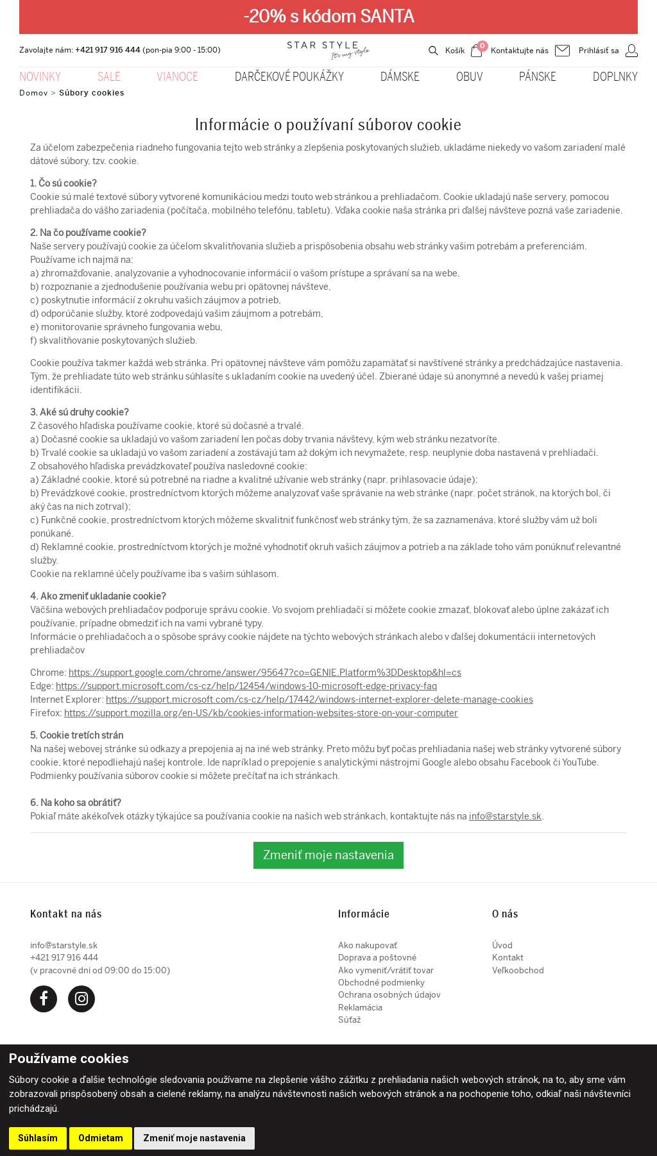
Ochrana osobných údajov (389, 995)
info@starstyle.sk (505, 816)
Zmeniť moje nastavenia (328, 855)
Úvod (502, 945)
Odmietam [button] (100, 1138)
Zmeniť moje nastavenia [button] (194, 1138)
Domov (33, 92)
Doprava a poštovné (377, 957)
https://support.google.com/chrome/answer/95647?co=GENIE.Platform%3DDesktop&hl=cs (265, 672)
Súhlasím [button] (38, 1138)
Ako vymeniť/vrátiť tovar (386, 970)
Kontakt (508, 957)
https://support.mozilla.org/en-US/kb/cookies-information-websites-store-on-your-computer (261, 713)
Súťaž (349, 1020)
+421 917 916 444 (108, 50)
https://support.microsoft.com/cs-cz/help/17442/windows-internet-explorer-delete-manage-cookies (319, 699)
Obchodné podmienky (381, 982)
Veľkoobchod (518, 970)
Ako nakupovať (367, 945)
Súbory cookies (91, 92)
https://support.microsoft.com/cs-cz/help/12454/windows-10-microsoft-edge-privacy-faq (246, 686)
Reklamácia (360, 1007)
